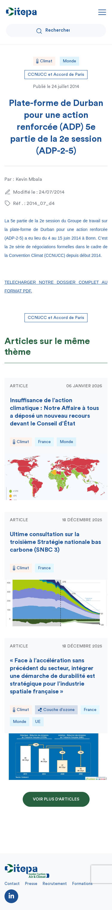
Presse (31, 884)
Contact (12, 884)
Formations (82, 884)
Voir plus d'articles (56, 799)
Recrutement (55, 884)
